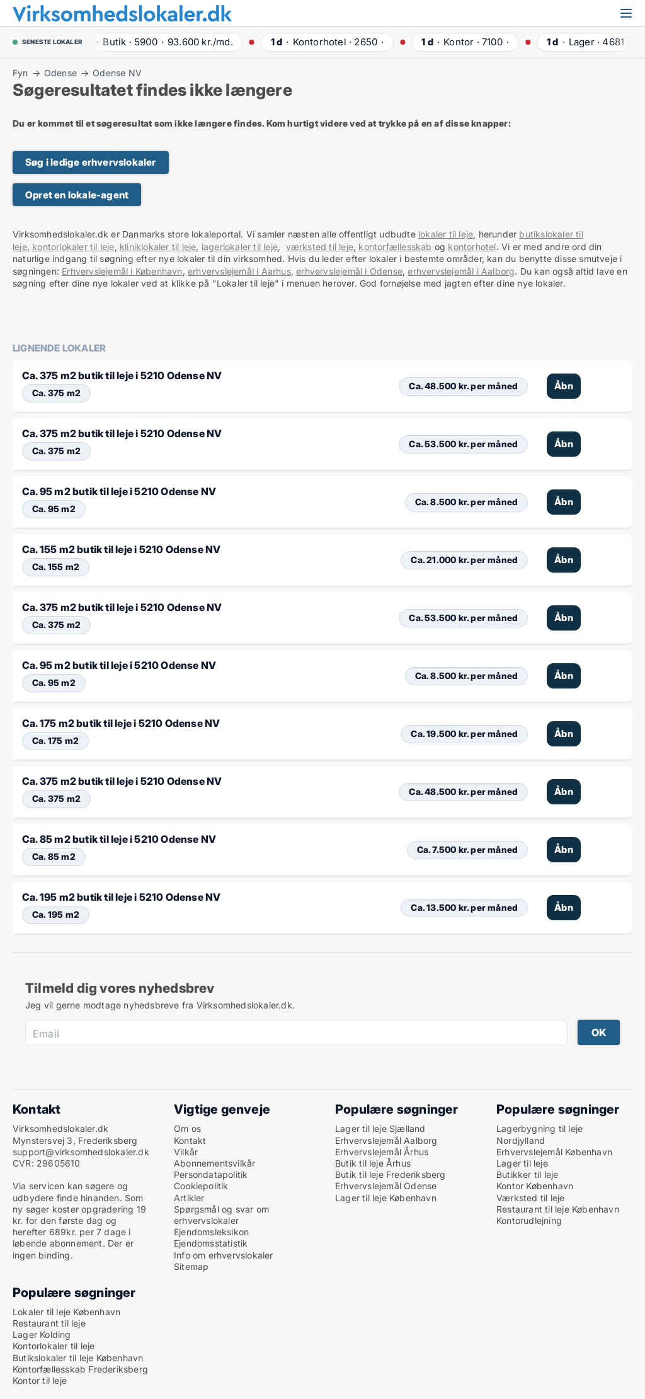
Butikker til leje (527, 1174)
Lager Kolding (42, 1334)
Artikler (189, 1197)
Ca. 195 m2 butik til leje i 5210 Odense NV (121, 897)
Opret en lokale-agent (76, 195)
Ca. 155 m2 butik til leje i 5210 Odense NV (121, 549)
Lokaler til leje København (66, 1311)
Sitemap (191, 1266)
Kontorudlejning (529, 1220)
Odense (60, 73)
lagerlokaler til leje (240, 246)
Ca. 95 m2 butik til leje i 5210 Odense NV (119, 491)
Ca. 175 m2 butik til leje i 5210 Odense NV (121, 723)
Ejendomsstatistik (211, 1243)
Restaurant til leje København (557, 1209)
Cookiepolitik (201, 1185)
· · (161, 42)
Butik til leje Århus (373, 1163)
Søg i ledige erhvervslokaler (90, 162)
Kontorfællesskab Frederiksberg (80, 1369)
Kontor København (534, 1185)
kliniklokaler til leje (158, 246)
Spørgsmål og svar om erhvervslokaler (221, 1215)
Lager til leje (522, 1163)
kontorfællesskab (394, 246)
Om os (187, 1128)
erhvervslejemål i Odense (349, 271)
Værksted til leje (530, 1197)
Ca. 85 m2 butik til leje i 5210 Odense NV (119, 839)
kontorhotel (472, 246)
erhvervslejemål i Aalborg (461, 271)
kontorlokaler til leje (73, 246)
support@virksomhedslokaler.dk (81, 1151)
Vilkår (186, 1151)
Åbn (563, 386)
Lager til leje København (386, 1197)
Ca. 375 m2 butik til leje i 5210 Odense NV (122, 375)
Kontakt (190, 1140)
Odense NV (117, 73)
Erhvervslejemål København (554, 1151)
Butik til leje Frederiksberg (390, 1174)
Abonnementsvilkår (214, 1163)
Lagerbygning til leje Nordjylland (539, 1134)
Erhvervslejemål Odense (386, 1185)
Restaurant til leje (49, 1323)
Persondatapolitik (211, 1174)
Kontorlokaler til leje (53, 1345)
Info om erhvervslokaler (223, 1255)
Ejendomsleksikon (211, 1231)
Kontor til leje (40, 1380)
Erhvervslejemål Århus (381, 1151)
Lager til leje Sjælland (380, 1128)
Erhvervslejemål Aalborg (386, 1140)
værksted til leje (319, 246)
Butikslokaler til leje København (78, 1357)
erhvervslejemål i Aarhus (239, 271)
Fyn (20, 73)
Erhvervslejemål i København (122, 271)
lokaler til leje (445, 234)
